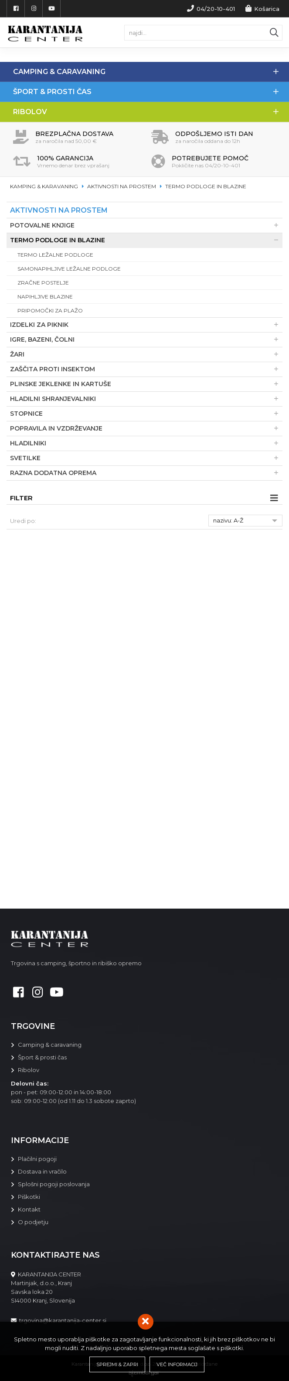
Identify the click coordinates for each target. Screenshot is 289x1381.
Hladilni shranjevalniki (146, 399)
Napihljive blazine (45, 296)
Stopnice (146, 414)
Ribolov (151, 112)
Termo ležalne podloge (55, 254)
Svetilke (146, 458)
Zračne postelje (43, 282)
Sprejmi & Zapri (117, 1364)
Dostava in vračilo (42, 1171)
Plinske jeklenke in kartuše (146, 384)
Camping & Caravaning (151, 71)
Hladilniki (146, 443)
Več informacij (176, 1364)
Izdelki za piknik (146, 325)
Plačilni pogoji (37, 1158)
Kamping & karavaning (44, 186)
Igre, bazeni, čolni (146, 340)
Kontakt (29, 1209)
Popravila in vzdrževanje (146, 428)
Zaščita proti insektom (146, 369)
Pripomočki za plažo (50, 310)
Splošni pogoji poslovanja (54, 1184)
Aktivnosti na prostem (121, 186)
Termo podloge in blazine (205, 186)
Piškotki (29, 1196)
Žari (146, 354)
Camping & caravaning (50, 1044)
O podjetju (33, 1221)
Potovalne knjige (146, 225)
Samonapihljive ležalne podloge (69, 268)
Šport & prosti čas (151, 92)
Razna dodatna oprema (146, 473)
